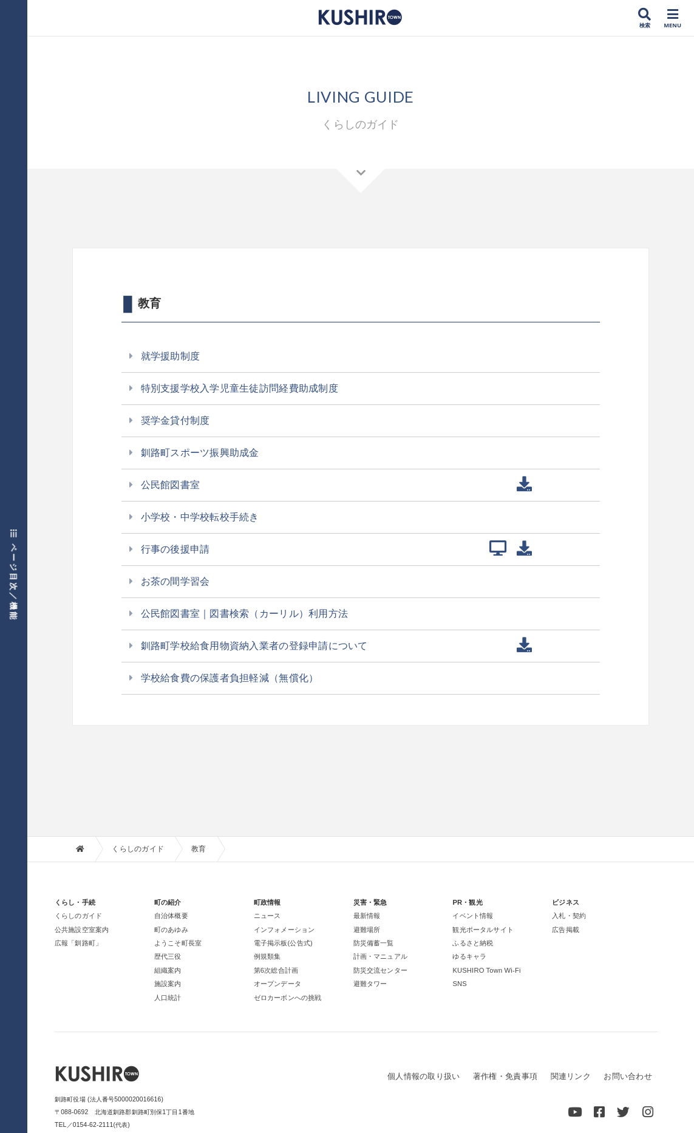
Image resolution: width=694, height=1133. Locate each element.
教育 (198, 849)
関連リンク (570, 1076)
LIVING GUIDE (361, 96)
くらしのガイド (138, 849)
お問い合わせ (628, 1076)
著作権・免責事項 (505, 1076)
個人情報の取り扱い (423, 1076)
